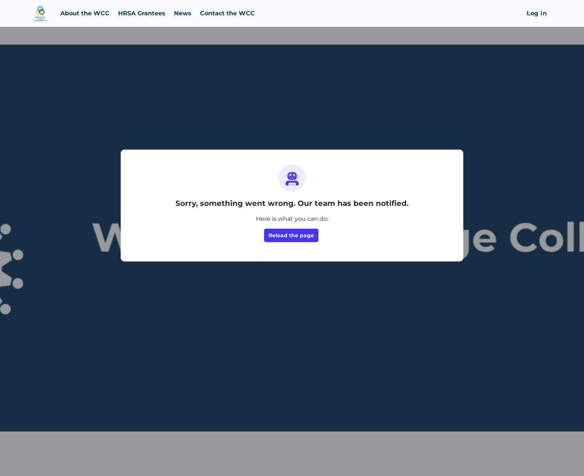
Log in (537, 13)
